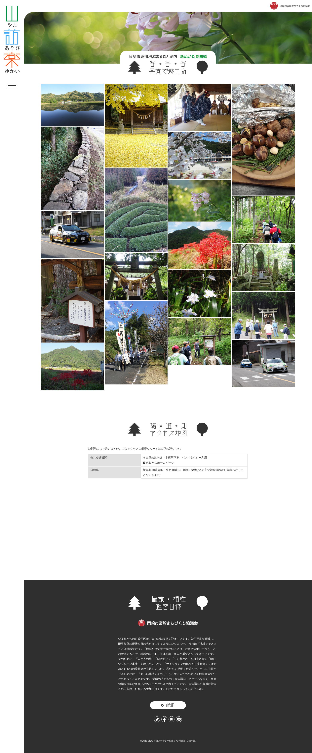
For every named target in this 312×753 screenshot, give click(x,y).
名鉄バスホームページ (158, 462)
